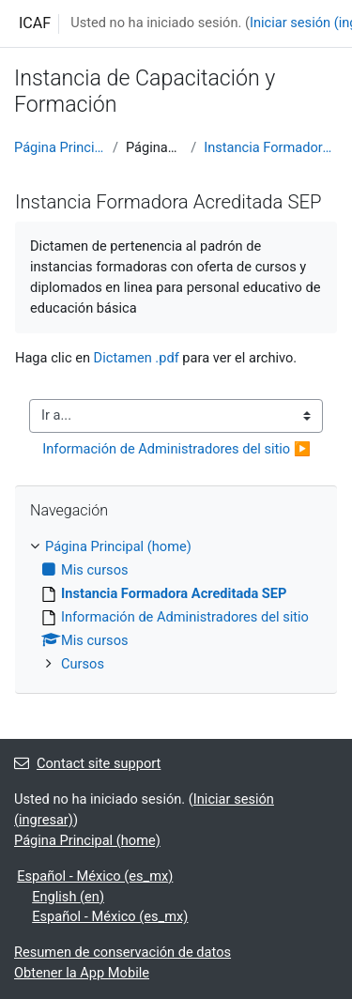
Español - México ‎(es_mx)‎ (95, 876)
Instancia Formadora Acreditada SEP (271, 147)
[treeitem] (176, 606)
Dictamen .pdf (136, 357)
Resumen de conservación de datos (122, 952)
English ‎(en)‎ (68, 896)
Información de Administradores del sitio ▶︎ (176, 448)
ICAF (35, 23)
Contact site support (87, 763)
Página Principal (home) (59, 147)
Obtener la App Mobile (81, 972)
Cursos (82, 663)
